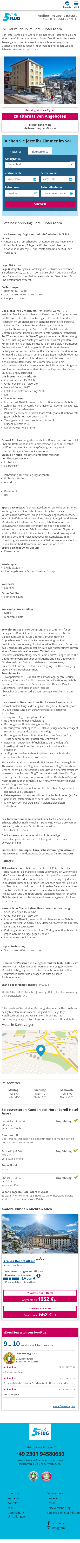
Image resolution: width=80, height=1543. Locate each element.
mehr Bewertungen (64, 1406)
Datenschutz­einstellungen (16, 1514)
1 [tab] (40, 1258)
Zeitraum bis (49, 173)
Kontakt (13, 1503)
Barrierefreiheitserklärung (59, 1513)
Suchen (40, 204)
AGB (10, 1508)
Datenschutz (55, 1493)
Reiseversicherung (59, 1508)
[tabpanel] (40, 80)
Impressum (15, 1498)
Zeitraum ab (13, 173)
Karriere (52, 1498)
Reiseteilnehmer (51, 187)
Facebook (55, 1523)
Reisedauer (12, 187)
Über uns (13, 1493)
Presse (51, 1503)
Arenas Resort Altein (19, 1261)
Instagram (56, 1528)
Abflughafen (13, 158)
